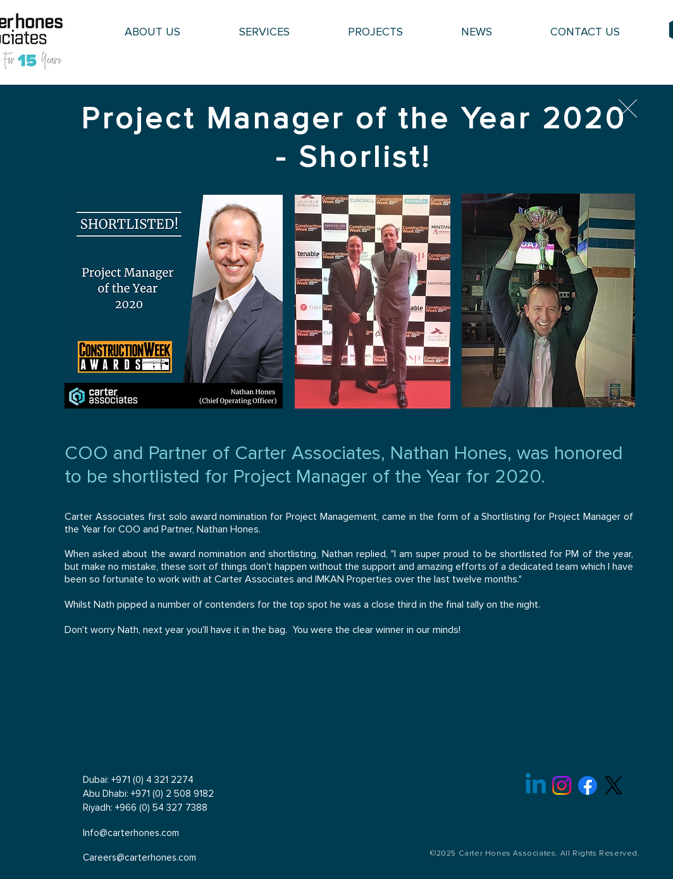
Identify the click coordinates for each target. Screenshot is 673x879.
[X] (613, 785)
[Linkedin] (535, 785)
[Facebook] (587, 785)
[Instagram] (561, 785)
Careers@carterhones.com (139, 858)
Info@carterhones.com (131, 833)
